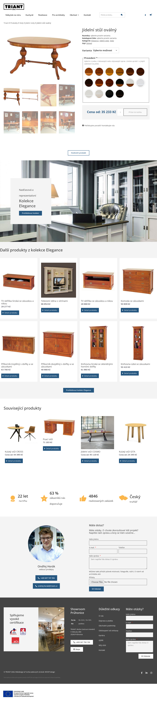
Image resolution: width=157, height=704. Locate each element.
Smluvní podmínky (55, 677)
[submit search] (122, 15)
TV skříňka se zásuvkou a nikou (97, 300)
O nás (101, 616)
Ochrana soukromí (44, 677)
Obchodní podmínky (107, 625)
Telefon (122, 548)
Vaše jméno (93, 539)
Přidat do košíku (135, 112)
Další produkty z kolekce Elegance (31, 250)
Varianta (87, 50)
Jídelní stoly (30, 23)
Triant (6, 23)
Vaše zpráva (94, 556)
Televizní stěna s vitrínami (54, 300)
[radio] (88, 71)
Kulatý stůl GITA (127, 451)
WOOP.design (50, 672)
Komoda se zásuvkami (132, 300)
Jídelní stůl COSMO (90, 451)
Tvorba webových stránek (34, 672)
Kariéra (102, 635)
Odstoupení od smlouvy (108, 630)
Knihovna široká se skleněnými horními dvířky (97, 365)
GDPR (101, 640)
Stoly (21, 23)
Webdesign (19, 672)
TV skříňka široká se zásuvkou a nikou (17, 302)
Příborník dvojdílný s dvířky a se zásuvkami (57, 365)
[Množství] (120, 112)
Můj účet (102, 645)
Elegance (95, 41)
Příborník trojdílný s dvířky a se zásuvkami (17, 365)
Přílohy (92, 578)
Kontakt (102, 650)
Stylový (89, 43)
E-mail (92, 548)
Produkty (14, 23)
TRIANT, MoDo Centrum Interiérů (83, 629)
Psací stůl (48, 439)
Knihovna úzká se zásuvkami (135, 364)
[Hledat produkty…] (112, 14)
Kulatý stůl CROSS (14, 451)
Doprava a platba (106, 621)
